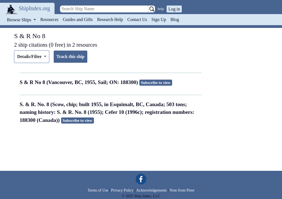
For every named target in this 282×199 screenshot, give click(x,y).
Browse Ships (19, 19)
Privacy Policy (122, 190)
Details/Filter (30, 56)
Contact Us (137, 19)
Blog (174, 19)
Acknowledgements (151, 190)
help (161, 9)
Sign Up (158, 19)
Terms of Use (98, 190)
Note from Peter (182, 190)
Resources (49, 19)
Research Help (110, 19)
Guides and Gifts (78, 19)
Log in (174, 9)
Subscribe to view (156, 82)
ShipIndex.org (34, 8)
